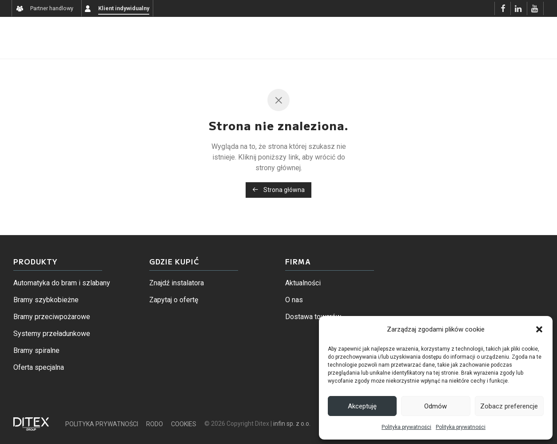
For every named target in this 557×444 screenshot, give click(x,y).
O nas (294, 300)
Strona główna (278, 189)
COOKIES (183, 424)
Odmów (435, 406)
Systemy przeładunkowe (51, 333)
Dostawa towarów (313, 316)
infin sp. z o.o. (291, 423)
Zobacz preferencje (509, 406)
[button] (539, 329)
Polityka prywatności (406, 427)
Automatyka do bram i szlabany (61, 283)
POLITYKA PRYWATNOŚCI (101, 424)
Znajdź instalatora (176, 283)
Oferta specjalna (38, 367)
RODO (154, 424)
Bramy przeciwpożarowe (51, 316)
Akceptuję (362, 406)
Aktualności (303, 283)
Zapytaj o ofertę (173, 300)
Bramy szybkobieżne (46, 300)
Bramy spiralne (36, 350)
